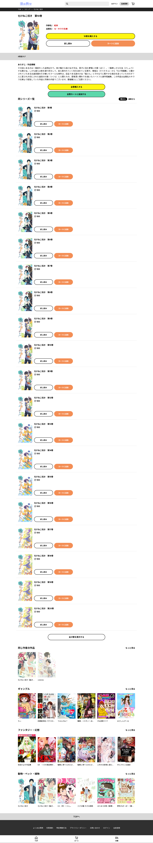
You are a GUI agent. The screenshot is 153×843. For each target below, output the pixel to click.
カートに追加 (113, 43)
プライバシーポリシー (78, 828)
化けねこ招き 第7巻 (43, 266)
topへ (76, 816)
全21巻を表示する (76, 637)
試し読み (68, 43)
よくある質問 (38, 828)
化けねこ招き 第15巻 (43, 477)
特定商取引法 (61, 828)
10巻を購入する (90, 36)
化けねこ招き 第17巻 (43, 529)
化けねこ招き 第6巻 (43, 239)
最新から (131, 99)
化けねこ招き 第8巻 (43, 292)
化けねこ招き (38, 9)
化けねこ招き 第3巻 (43, 160)
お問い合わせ (95, 828)
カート (76, 841)
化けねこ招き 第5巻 (43, 213)
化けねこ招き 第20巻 (44, 608)
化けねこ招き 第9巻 (43, 318)
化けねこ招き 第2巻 (43, 134)
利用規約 (49, 828)
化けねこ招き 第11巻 (43, 371)
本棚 (116, 841)
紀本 (56, 25)
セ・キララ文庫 (61, 29)
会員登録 (124, 4)
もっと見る (130, 648)
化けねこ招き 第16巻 (43, 503)
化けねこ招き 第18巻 (43, 556)
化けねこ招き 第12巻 (43, 398)
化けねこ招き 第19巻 (43, 582)
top (19, 9)
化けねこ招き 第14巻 (43, 450)
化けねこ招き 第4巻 (43, 187)
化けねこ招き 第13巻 (43, 424)
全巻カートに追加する (76, 94)
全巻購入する (76, 87)
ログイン (114, 4)
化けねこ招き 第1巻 (43, 108)
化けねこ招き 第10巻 (43, 345)
